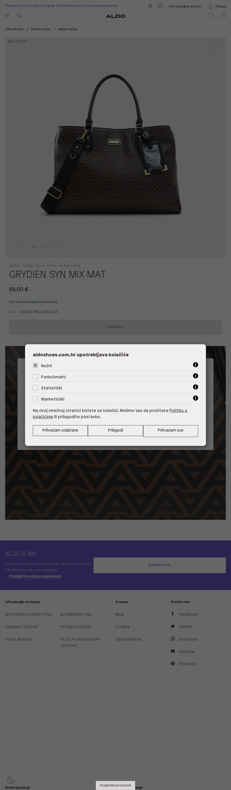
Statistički (51, 388)
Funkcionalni (53, 377)
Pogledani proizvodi (115, 785)
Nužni (46, 366)
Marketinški (52, 399)
